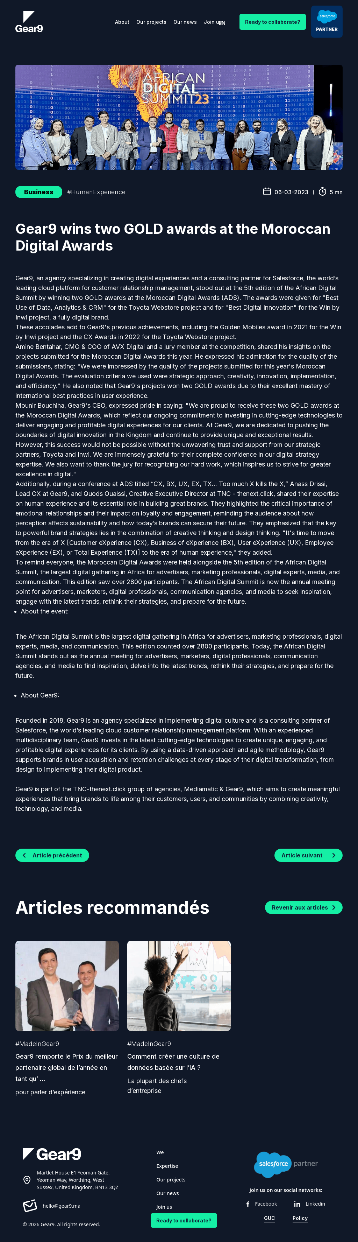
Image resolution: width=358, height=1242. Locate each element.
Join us (213, 22)
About (122, 22)
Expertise (167, 1166)
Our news (185, 22)
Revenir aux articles (304, 907)
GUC (269, 1218)
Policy (300, 1218)
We (160, 1152)
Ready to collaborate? (272, 22)
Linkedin (309, 1203)
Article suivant (308, 855)
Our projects (151, 22)
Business (38, 192)
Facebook (261, 1203)
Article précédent (52, 855)
